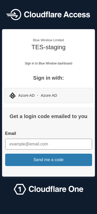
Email (10, 133)
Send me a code (48, 160)
